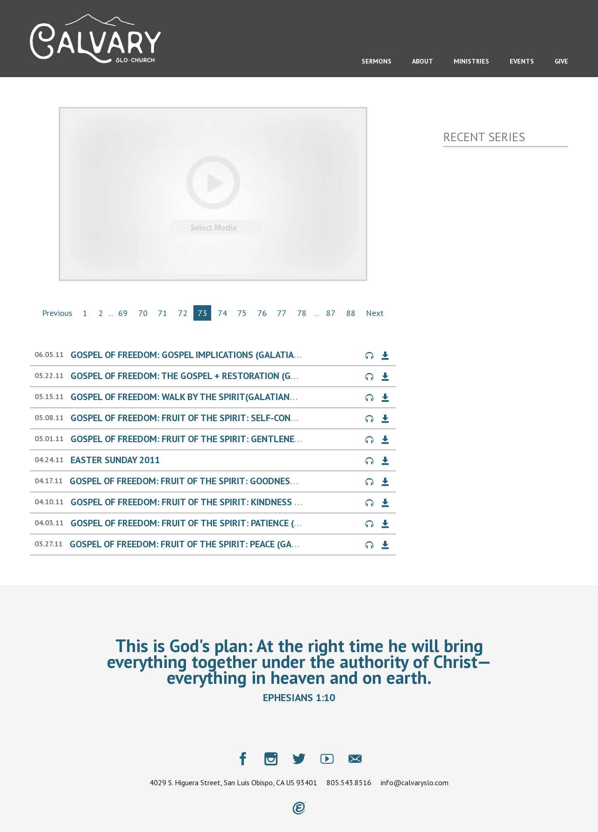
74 (222, 313)
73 (202, 313)
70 (143, 313)
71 (162, 313)
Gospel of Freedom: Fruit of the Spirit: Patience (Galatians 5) (211, 523)
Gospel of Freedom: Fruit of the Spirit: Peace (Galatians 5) (203, 544)
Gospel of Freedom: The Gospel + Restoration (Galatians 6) (206, 376)
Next (375, 313)
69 (123, 313)
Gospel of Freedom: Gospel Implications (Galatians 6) (193, 355)
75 (242, 313)
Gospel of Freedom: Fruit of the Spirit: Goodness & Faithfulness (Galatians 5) (250, 481)
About (422, 61)
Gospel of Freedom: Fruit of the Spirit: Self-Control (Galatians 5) (223, 418)
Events (522, 61)
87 (330, 313)
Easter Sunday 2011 (115, 460)
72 (182, 313)
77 (281, 313)
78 (301, 313)
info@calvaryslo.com (414, 782)
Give (561, 61)
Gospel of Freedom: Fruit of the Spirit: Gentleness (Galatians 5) (219, 439)
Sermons (377, 61)
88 (351, 313)
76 (262, 313)
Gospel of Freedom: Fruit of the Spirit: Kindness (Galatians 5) (213, 502)
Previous (57, 313)
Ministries (471, 61)
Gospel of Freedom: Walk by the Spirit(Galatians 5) (188, 397)
